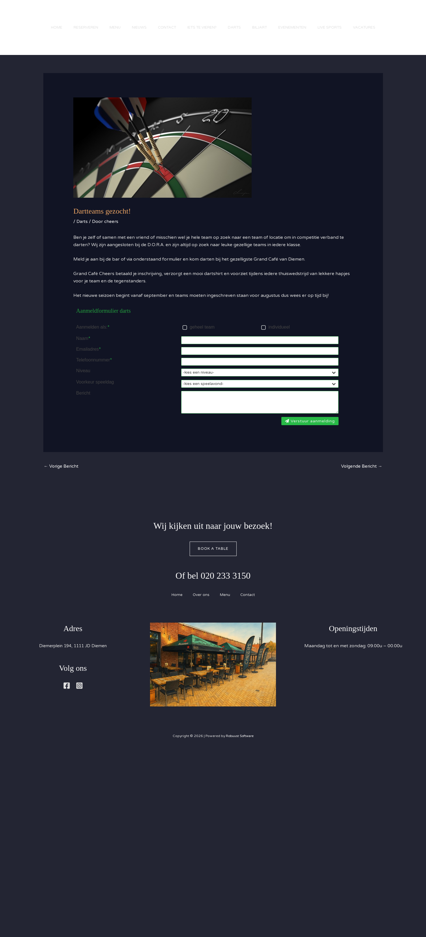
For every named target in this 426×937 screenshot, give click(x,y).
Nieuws (128, 15)
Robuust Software (239, 745)
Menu (100, 15)
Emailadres (88, 356)
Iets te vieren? (196, 15)
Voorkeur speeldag (95, 389)
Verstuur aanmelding (310, 429)
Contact (158, 15)
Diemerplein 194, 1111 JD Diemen (73, 654)
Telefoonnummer (94, 367)
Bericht (83, 401)
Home (36, 15)
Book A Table (213, 557)
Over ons (200, 603)
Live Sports (335, 15)
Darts (231, 15)
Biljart (259, 15)
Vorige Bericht (62, 475)
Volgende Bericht (361, 475)
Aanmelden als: (92, 334)
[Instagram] (79, 694)
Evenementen (295, 15)
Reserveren (69, 15)
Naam (83, 345)
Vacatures (42, 46)
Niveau (83, 378)
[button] (403, 35)
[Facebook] (66, 694)
